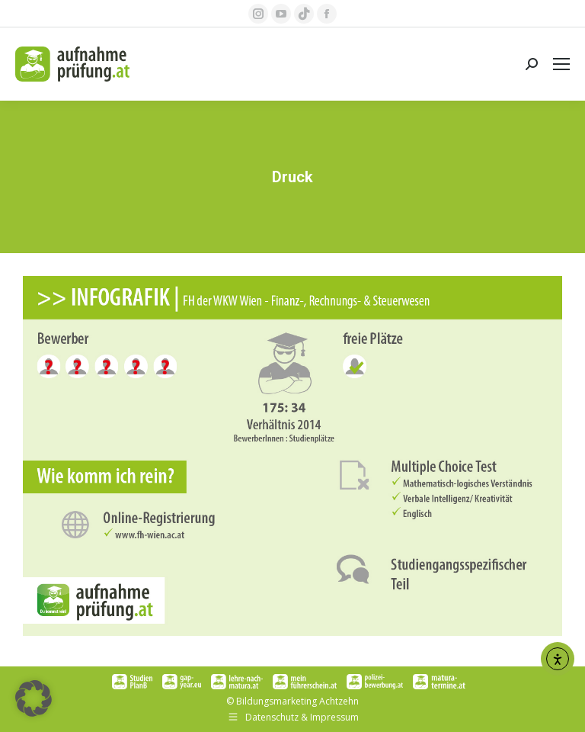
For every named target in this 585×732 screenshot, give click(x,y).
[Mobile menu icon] (561, 64)
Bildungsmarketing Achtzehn (297, 701)
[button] (33, 698)
